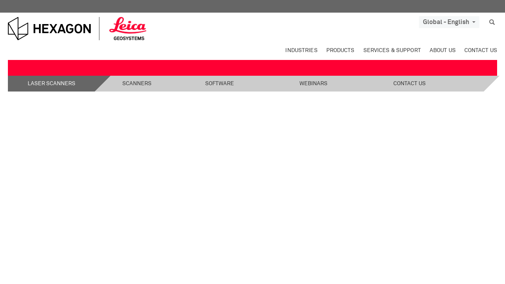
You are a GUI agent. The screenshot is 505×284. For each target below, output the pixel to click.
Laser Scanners (51, 83)
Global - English (449, 22)
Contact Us (480, 50)
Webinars (313, 83)
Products (340, 50)
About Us (443, 50)
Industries (301, 50)
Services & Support (392, 50)
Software (219, 83)
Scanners (137, 83)
